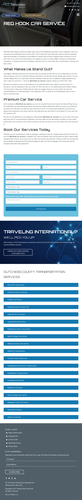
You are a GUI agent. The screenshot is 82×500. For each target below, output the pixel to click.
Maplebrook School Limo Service (18, 329)
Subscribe (14, 472)
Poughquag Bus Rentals (15, 380)
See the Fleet (13, 439)
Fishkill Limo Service (14, 300)
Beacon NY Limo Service (15, 285)
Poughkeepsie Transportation (17, 373)
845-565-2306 (74, 3)
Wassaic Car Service (14, 417)
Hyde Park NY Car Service (16, 314)
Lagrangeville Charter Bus (16, 322)
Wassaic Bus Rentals (14, 410)
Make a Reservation (15, 433)
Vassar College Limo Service (17, 395)
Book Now (10, 15)
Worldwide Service (14, 443)
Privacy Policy (13, 446)
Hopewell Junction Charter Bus (18, 307)
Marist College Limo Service (17, 336)
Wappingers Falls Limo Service (17, 402)
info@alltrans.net (73, 6)
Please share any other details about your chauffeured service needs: (32, 196)
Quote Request (33, 15)
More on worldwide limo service (18, 252)
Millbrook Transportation (16, 351)
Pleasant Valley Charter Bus (17, 358)
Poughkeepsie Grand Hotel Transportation (22, 366)
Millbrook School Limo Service (18, 344)
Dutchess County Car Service (17, 292)
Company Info (13, 436)
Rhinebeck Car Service (14, 388)
